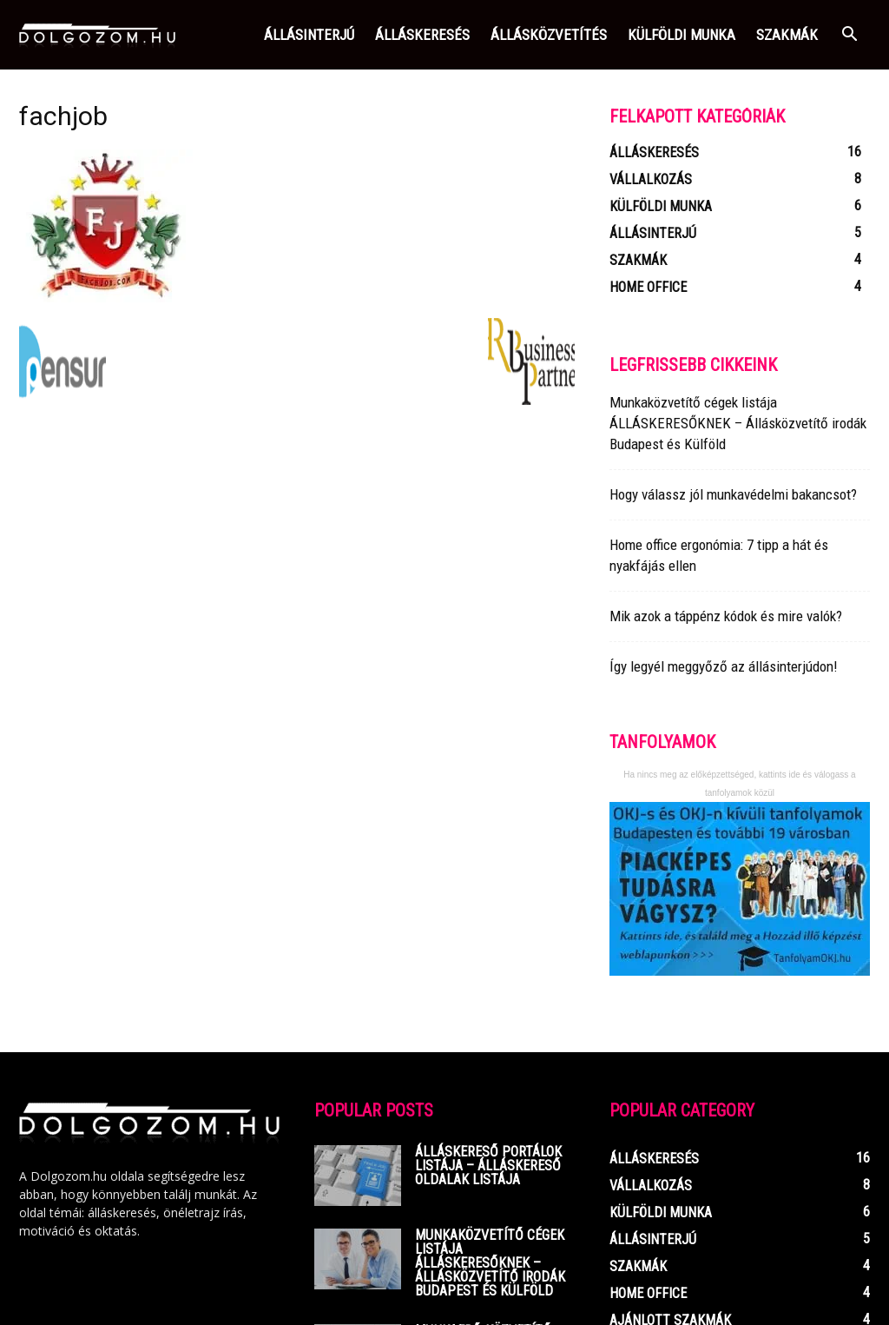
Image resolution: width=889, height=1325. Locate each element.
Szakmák (787, 34)
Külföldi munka (681, 34)
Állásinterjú (309, 34)
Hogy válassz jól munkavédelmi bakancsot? (733, 494)
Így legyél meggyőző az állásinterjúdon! (723, 666)
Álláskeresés (422, 34)
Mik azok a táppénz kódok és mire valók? (725, 616)
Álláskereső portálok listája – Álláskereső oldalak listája (488, 1165)
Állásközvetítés (549, 34)
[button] (849, 36)
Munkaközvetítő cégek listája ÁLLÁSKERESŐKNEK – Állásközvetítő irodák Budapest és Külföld (737, 423)
